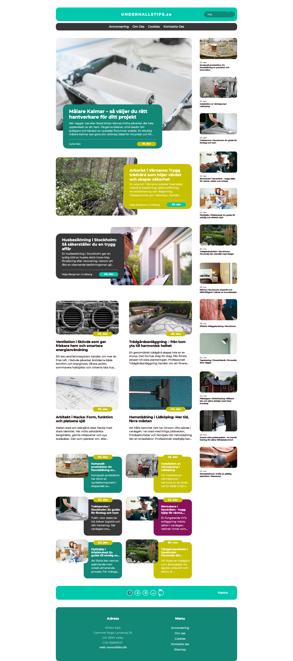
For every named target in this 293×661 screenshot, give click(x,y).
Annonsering (119, 26)
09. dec (176, 204)
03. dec (103, 457)
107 (160, 593)
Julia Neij (75, 143)
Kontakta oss (174, 26)
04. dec (176, 409)
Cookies (154, 26)
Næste (223, 592)
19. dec (146, 143)
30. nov (173, 542)
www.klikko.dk (117, 647)
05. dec (103, 334)
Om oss (138, 26)
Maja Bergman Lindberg (144, 204)
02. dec (103, 499)
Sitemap (180, 649)
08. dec (108, 274)
